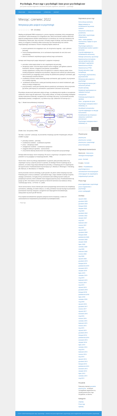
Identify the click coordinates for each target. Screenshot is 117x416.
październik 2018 (84, 294)
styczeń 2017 (83, 311)
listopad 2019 (83, 263)
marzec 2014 (83, 354)
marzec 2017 (83, 309)
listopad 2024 (83, 206)
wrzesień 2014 (83, 340)
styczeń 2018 (83, 304)
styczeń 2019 (83, 287)
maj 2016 (81, 316)
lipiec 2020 (82, 244)
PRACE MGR (22, 12)
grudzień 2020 (83, 232)
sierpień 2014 (83, 342)
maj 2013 (81, 378)
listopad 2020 (83, 235)
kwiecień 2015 (83, 323)
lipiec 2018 (82, 297)
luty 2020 (81, 256)
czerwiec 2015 (83, 321)
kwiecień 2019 (83, 280)
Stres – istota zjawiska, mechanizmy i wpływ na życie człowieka (88, 41)
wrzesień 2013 (83, 369)
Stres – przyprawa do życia (87, 101)
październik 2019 (84, 266)
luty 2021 (81, 227)
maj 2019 (81, 278)
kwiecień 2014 (83, 352)
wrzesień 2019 (83, 268)
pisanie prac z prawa (85, 140)
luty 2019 (81, 285)
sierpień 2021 (83, 218)
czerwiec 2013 (83, 376)
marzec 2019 (83, 282)
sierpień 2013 (83, 371)
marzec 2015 (83, 325)
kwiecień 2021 (83, 223)
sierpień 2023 (83, 208)
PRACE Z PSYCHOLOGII (34, 12)
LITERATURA (47, 12)
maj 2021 (81, 220)
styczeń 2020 (83, 259)
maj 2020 (81, 249)
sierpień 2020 (83, 242)
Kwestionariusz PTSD (85, 68)
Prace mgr (23, 202)
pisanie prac (82, 137)
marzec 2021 (83, 225)
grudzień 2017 (83, 306)
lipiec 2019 (82, 273)
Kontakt (85, 159)
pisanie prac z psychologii (86, 142)
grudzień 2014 (83, 333)
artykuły (81, 402)
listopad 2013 (83, 364)
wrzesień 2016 (83, 313)
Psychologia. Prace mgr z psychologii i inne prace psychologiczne (52, 3)
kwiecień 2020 (83, 251)
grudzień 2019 (83, 261)
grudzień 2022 (83, 213)
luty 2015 (81, 328)
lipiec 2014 (82, 345)
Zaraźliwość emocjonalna (86, 108)
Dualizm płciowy (84, 88)
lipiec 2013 (82, 373)
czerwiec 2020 (83, 247)
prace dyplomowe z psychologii (88, 184)
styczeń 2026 (83, 199)
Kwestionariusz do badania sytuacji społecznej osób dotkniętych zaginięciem (87, 61)
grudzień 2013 (83, 361)
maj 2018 (81, 302)
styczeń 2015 (83, 330)
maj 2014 (81, 349)
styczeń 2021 (83, 230)
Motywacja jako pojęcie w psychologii (36, 24)
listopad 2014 (83, 335)
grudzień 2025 (83, 201)
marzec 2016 (83, 318)
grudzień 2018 (83, 290)
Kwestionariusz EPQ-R (85, 65)
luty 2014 (81, 357)
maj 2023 (81, 211)
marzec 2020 (83, 254)
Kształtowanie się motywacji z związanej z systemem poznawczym (88, 117)
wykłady (81, 406)
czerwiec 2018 (83, 299)
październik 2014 (84, 337)
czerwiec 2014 (83, 347)
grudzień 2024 (83, 204)
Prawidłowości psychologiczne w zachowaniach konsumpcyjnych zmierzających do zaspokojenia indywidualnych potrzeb (88, 171)
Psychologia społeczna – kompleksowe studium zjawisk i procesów (88, 48)
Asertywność (82, 94)
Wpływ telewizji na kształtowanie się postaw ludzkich (86, 26)
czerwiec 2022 (83, 216)
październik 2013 (84, 366)
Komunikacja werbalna (86, 22)
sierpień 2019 (83, 270)
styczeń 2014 (83, 359)
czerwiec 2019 (83, 275)
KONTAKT (56, 12)
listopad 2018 (83, 292)
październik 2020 (84, 237)
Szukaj (95, 129)
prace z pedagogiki (84, 191)
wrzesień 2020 (83, 239)
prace (80, 159)
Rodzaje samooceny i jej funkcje (88, 57)
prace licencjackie (84, 145)
